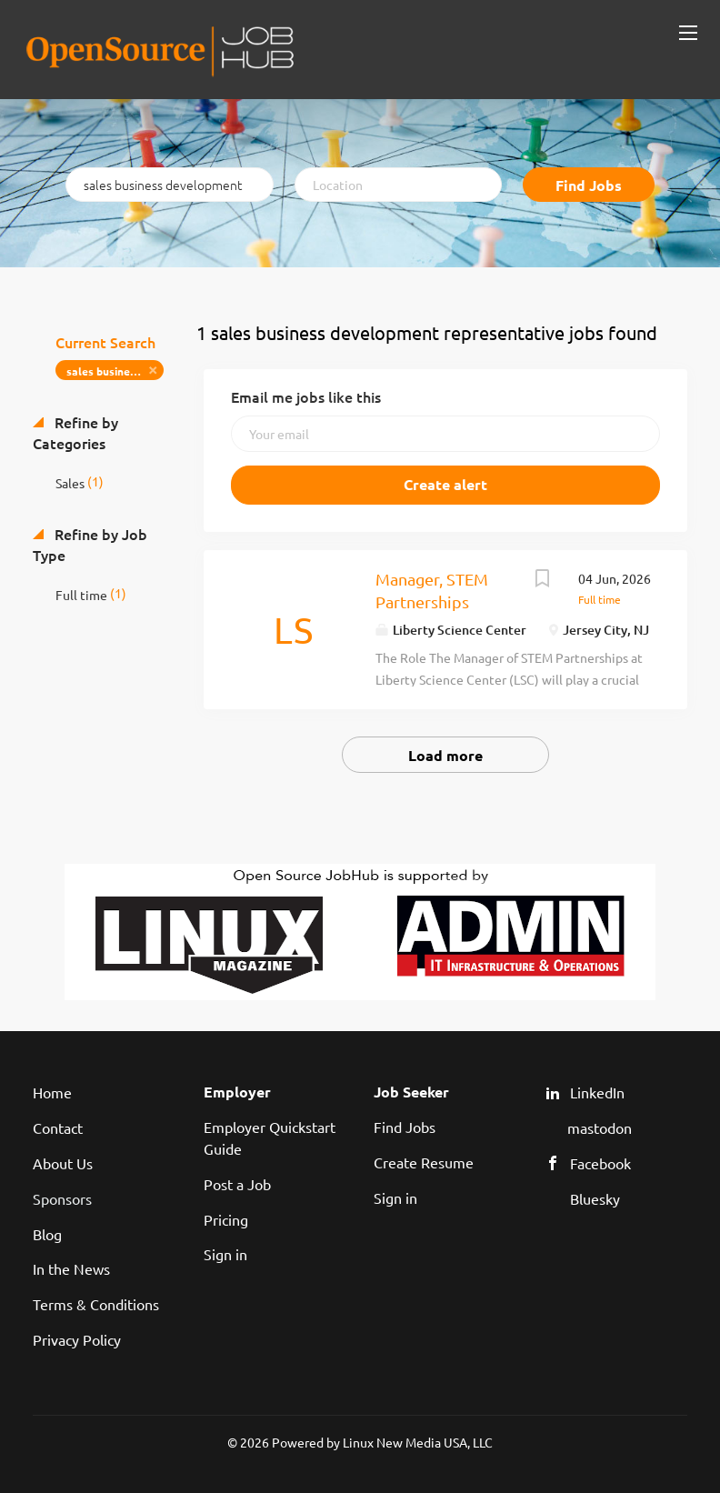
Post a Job (237, 1184)
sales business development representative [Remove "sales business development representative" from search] (115, 371)
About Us (63, 1163)
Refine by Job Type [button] (90, 544)
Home (52, 1092)
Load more (445, 755)
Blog (47, 1234)
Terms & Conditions (96, 1304)
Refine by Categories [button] (75, 432)
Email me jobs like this (306, 396)
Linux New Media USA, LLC (418, 1442)
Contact (58, 1127)
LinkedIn (597, 1092)
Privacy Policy (77, 1339)
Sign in (225, 1254)
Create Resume (424, 1162)
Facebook (600, 1163)
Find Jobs (588, 185)
